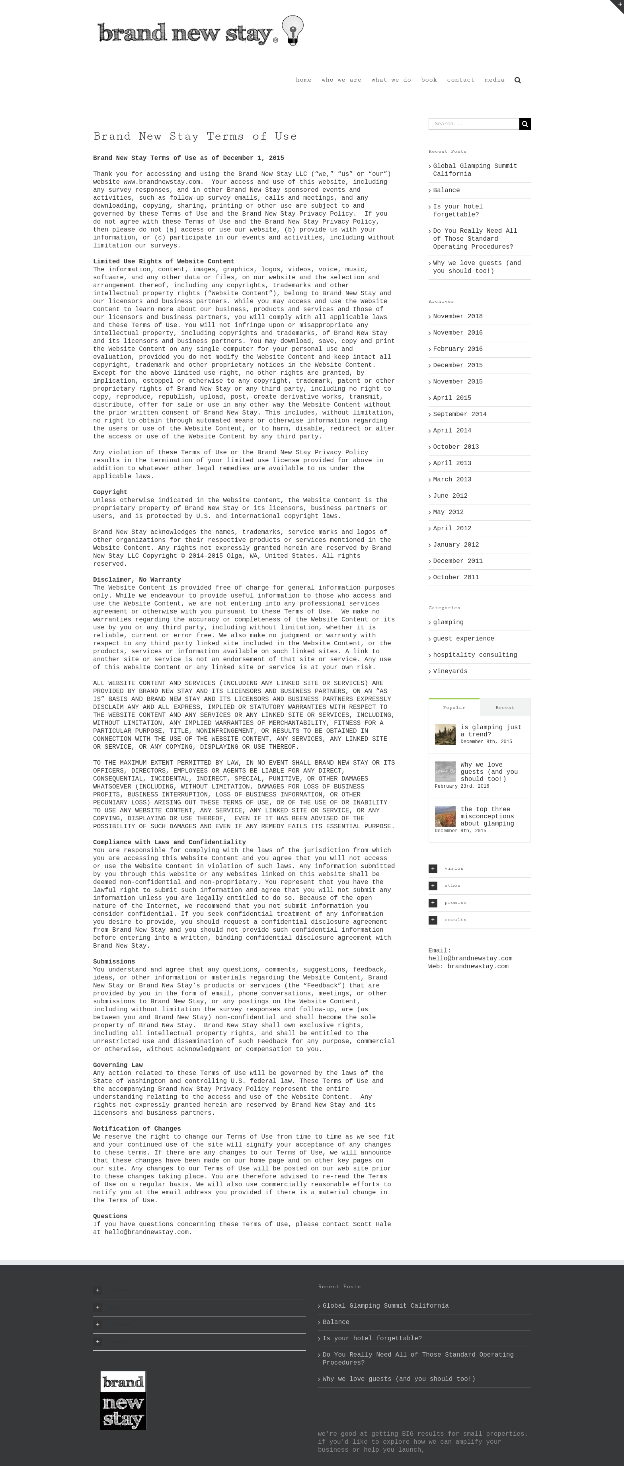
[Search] (525, 124)
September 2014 (460, 414)
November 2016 (458, 333)
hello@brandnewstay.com (471, 958)
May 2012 (448, 512)
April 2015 (452, 398)
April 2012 (452, 528)
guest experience (464, 638)
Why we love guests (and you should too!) (489, 772)
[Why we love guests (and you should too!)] (445, 765)
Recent (505, 708)
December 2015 (458, 365)
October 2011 (456, 577)
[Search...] (474, 124)
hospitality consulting (475, 655)
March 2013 (452, 479)
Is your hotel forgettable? (372, 1338)
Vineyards (450, 671)
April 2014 (452, 430)
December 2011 (458, 561)
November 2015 (458, 381)
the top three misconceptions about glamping (487, 816)
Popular (454, 708)
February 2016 (458, 349)
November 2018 (458, 316)
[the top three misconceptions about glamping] (445, 810)
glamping (448, 622)
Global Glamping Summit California (386, 1306)
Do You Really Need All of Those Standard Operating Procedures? (475, 239)
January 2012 (456, 545)
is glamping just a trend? (491, 731)
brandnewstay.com (478, 966)
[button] (518, 79)
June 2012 (450, 496)
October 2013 (456, 447)
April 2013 (452, 463)
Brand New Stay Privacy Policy (297, 214)
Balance (446, 190)
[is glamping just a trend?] (445, 728)
